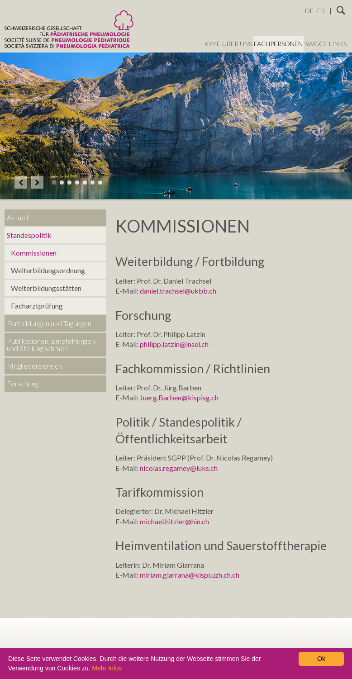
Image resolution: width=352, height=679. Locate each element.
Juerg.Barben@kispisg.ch (179, 397)
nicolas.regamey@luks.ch (179, 468)
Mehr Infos (107, 668)
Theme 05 (85, 182)
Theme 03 (69, 182)
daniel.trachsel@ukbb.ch (178, 290)
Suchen (341, 11)
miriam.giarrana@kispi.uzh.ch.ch (189, 574)
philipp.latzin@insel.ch (174, 344)
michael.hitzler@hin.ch (174, 521)
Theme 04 (77, 182)
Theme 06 (92, 182)
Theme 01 (54, 182)
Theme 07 (100, 182)
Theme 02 (62, 182)
